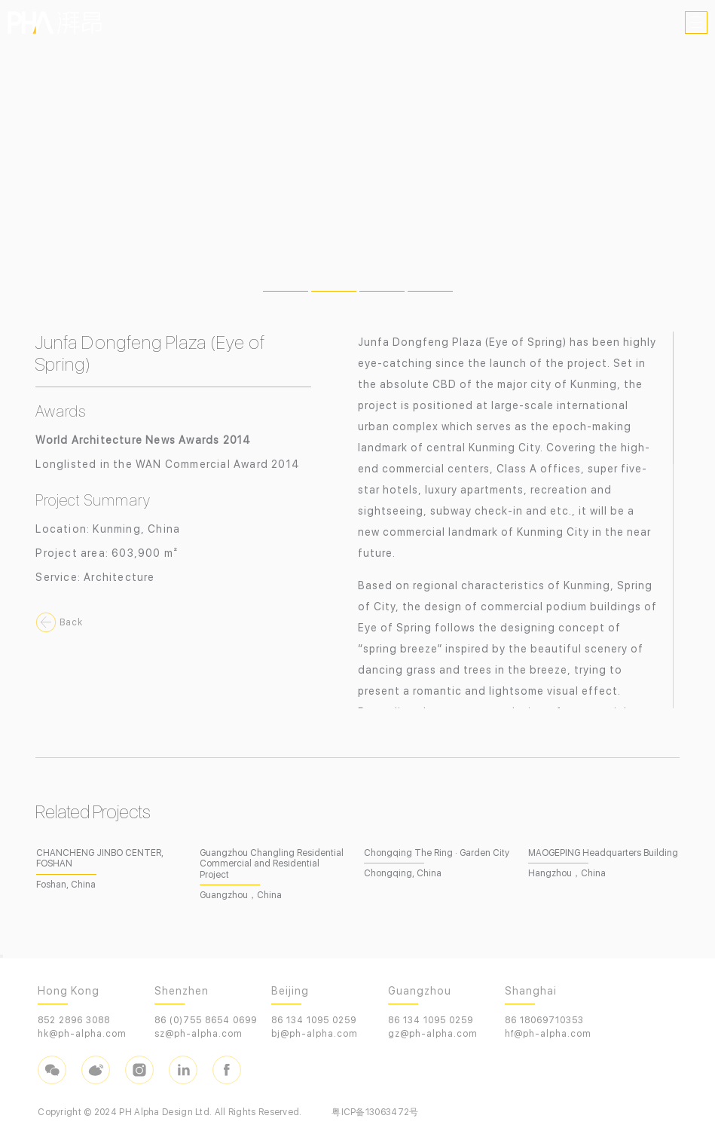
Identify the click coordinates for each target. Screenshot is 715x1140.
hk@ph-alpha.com (82, 1033)
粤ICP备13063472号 (375, 1112)
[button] (285, 291)
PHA (55, 22)
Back (71, 622)
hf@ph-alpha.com (548, 1033)
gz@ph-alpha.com (433, 1033)
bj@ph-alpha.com (314, 1033)
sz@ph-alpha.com (198, 1033)
